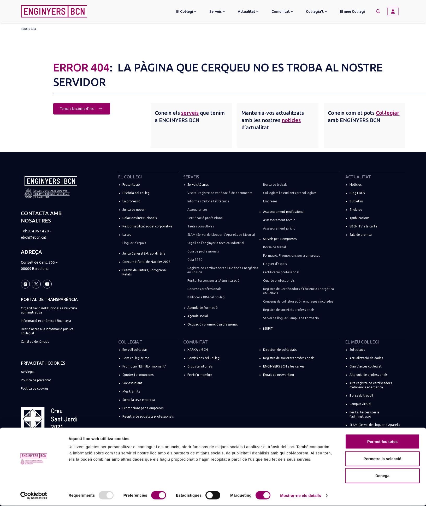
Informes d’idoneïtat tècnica (208, 201)
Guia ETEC (194, 259)
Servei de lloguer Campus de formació (291, 318)
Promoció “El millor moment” (144, 366)
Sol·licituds (357, 349)
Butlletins (356, 201)
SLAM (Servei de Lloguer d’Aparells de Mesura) (221, 234)
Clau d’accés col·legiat (366, 366)
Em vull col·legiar (134, 349)
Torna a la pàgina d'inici (82, 108)
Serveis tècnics (198, 184)
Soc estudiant (132, 383)
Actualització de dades (366, 358)
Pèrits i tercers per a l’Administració (213, 280)
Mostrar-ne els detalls (300, 495)
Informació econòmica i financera (46, 320)
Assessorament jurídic (279, 228)
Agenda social (197, 316)
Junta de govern (134, 209)
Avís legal (27, 372)
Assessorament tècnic (279, 220)
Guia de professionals (203, 251)
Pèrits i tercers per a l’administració (364, 414)
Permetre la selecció (382, 459)
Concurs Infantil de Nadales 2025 (146, 261)
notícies (291, 120)
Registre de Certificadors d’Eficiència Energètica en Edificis (222, 270)
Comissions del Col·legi (203, 358)
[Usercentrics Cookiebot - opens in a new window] (34, 496)
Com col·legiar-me (135, 358)
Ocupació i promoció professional (212, 324)
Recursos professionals (204, 289)
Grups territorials (199, 366)
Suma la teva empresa (138, 399)
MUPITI (268, 328)
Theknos (356, 209)
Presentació (131, 184)
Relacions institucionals (139, 218)
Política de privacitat (36, 380)
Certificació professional (205, 218)
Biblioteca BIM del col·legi (206, 297)
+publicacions (359, 218)
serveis (190, 113)
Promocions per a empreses (142, 408)
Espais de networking (278, 374)
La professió (131, 201)
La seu (127, 234)
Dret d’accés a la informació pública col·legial (47, 331)
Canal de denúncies (35, 341)
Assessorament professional (283, 211)
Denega (382, 476)
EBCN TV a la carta (363, 226)
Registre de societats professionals (288, 309)
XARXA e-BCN (197, 349)
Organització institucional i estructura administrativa (49, 310)
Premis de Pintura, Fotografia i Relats (144, 272)
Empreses (270, 201)
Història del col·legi (136, 193)
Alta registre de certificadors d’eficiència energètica (371, 385)
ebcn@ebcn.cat (33, 237)
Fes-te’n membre (199, 374)
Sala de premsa (361, 234)
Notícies (356, 184)
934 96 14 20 (38, 231)
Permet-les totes (382, 441)
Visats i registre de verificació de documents (219, 193)
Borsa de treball (275, 184)
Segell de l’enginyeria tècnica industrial (215, 243)
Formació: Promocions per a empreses (291, 255)
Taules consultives (200, 226)
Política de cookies (34, 388)
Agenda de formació (202, 307)
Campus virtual (360, 404)
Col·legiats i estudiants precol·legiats (289, 193)
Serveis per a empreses (280, 238)
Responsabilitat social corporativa (147, 226)
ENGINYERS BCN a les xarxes (283, 366)
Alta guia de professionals (368, 374)
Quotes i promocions (137, 374)
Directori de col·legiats (280, 349)
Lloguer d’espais (134, 243)
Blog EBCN (357, 193)
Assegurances (197, 209)
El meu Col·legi (352, 11)
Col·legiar (387, 113)
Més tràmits (131, 391)
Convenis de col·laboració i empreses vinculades (298, 301)
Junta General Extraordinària (143, 253)
